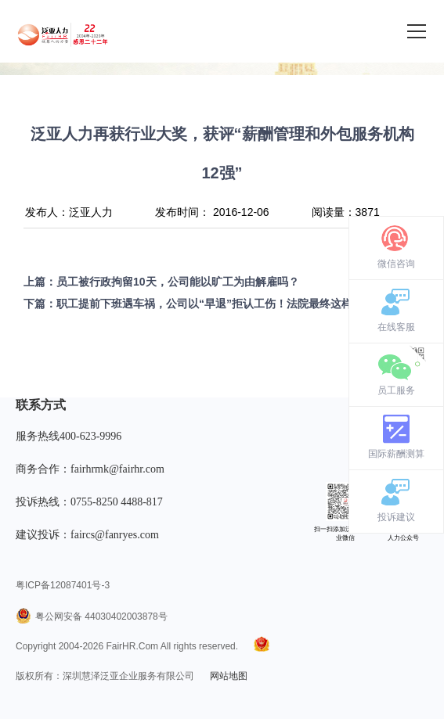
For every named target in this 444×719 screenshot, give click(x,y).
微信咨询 (396, 263)
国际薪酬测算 (396, 453)
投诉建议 (396, 517)
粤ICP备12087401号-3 (63, 585)
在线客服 (396, 327)
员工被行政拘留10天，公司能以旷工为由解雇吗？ (177, 281)
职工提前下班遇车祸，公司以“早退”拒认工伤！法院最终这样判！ (215, 303)
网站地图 (228, 675)
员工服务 (396, 390)
